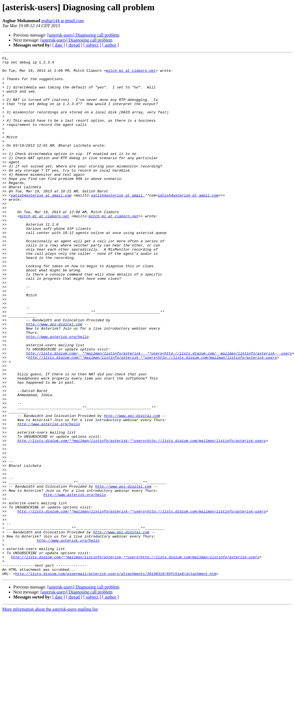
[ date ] (58, 45)
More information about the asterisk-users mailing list (50, 713)
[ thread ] (74, 45)
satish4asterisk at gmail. (118, 223)
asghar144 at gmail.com (62, 20)
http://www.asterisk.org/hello (57, 393)
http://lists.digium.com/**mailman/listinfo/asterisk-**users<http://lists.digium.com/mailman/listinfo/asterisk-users (152, 418)
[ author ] (110, 45)
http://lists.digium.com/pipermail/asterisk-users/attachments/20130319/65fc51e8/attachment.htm (115, 677)
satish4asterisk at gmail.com (41, 223)
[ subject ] (92, 45)
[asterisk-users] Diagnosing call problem (83, 35)
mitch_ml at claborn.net (130, 73)
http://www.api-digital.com (54, 378)
